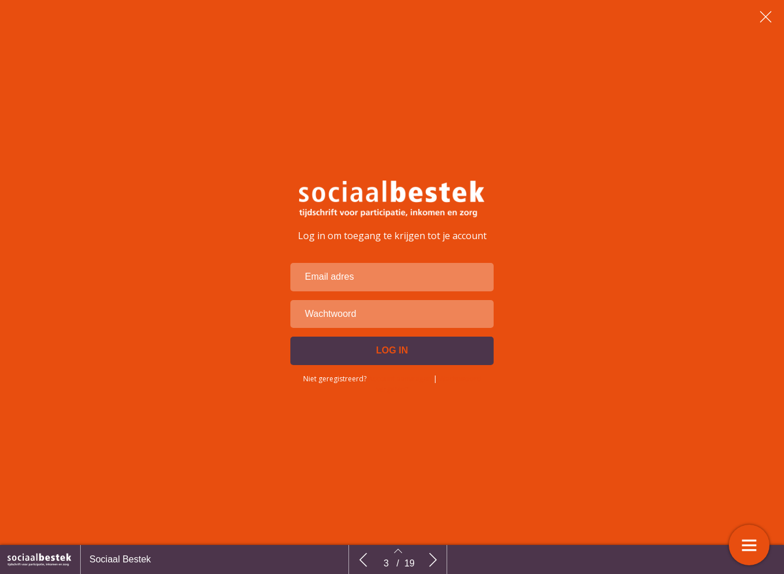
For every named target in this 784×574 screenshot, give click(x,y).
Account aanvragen (399, 380)
